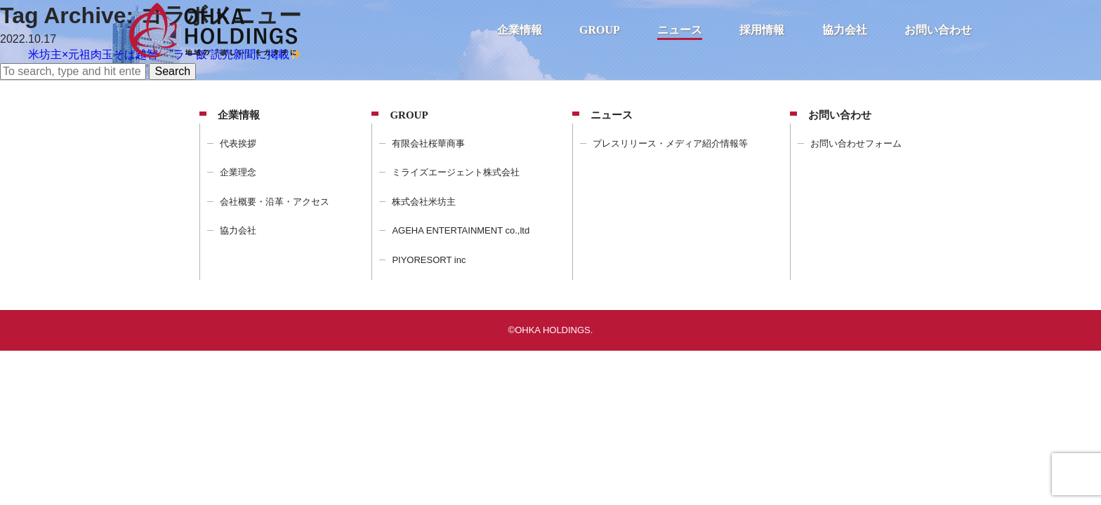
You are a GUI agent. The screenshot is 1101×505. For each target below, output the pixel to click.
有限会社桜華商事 (428, 143)
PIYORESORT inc (429, 260)
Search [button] (172, 71)
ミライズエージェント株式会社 (456, 172)
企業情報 (519, 30)
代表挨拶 (238, 143)
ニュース (679, 30)
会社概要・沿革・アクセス (274, 201)
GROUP (599, 30)
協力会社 (844, 30)
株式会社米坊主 (424, 201)
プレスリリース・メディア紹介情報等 (670, 143)
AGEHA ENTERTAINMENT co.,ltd (460, 230)
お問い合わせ (938, 30)
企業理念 (238, 172)
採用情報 (761, 30)
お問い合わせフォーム (856, 143)
